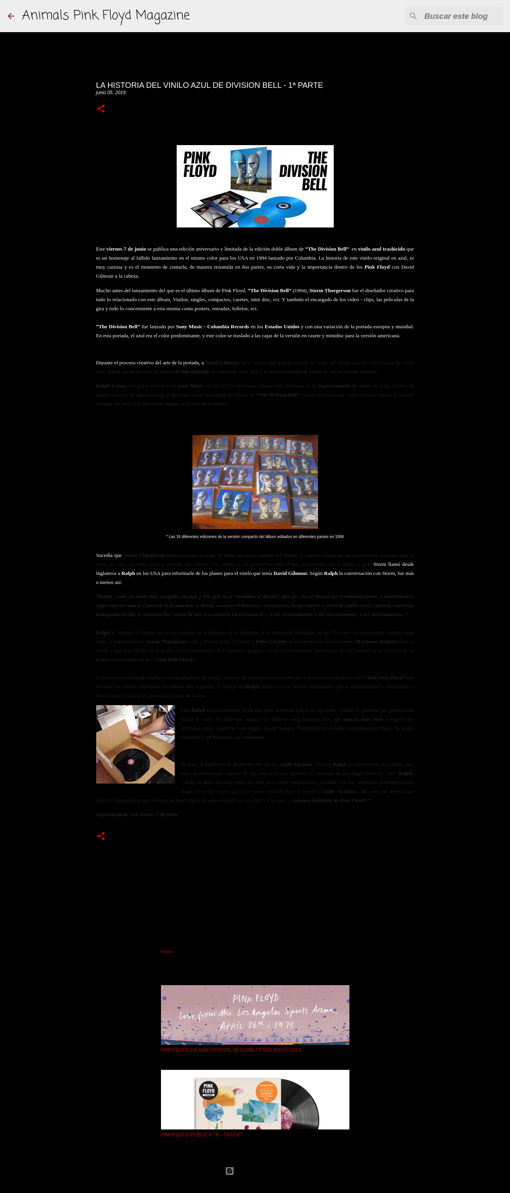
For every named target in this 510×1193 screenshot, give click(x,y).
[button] (101, 109)
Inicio (167, 951)
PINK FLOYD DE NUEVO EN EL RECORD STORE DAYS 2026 (231, 1050)
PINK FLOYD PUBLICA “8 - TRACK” (201, 1134)
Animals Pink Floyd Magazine (106, 15)
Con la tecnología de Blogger (255, 1171)
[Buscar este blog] (462, 16)
